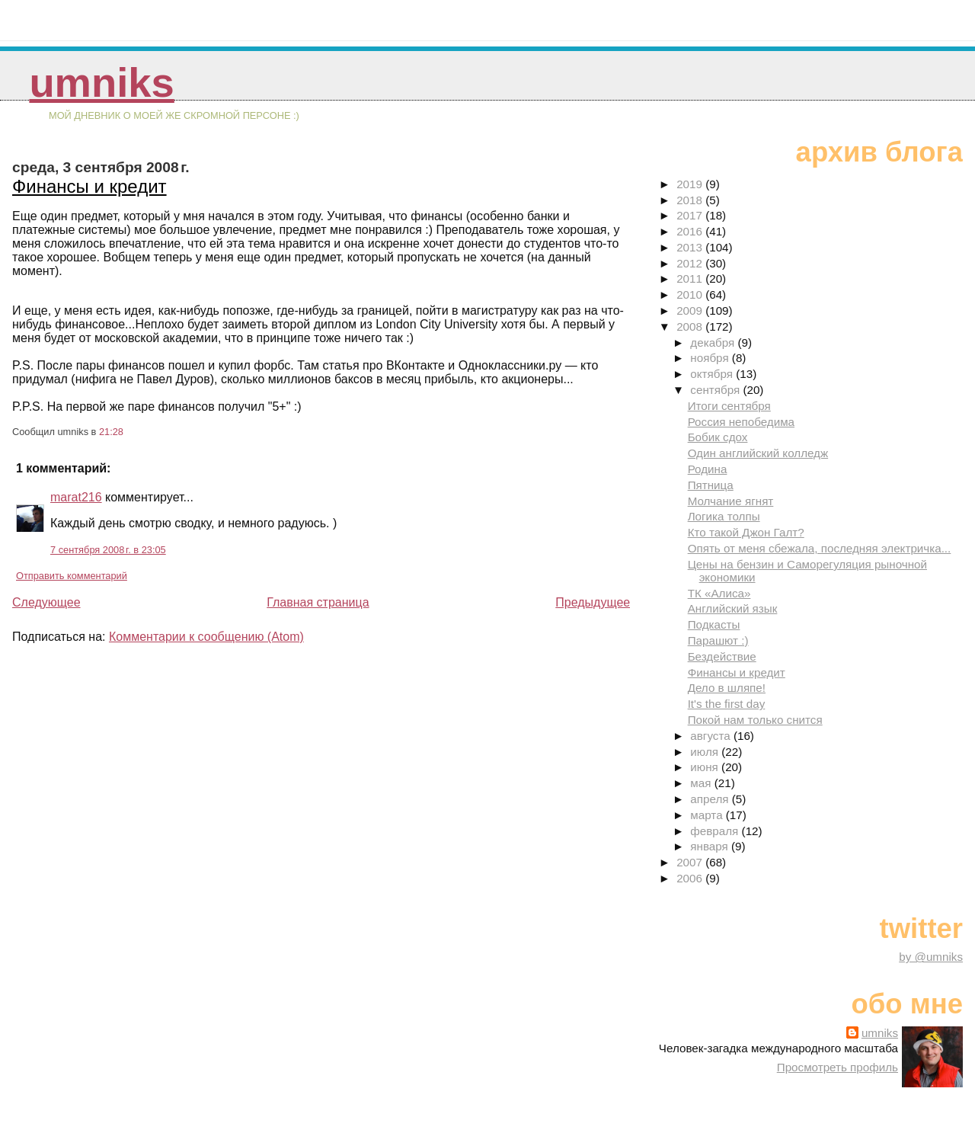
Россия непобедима (741, 421)
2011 (690, 278)
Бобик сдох (718, 437)
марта (707, 814)
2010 (690, 294)
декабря (713, 342)
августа (712, 735)
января (710, 846)
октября (713, 373)
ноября (710, 357)
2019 (690, 184)
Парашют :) (718, 640)
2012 (690, 263)
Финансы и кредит (89, 186)
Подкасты (714, 624)
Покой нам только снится (755, 719)
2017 (690, 215)
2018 (690, 200)
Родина (707, 469)
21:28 (111, 431)
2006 (690, 878)
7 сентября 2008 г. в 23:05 (108, 549)
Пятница (711, 485)
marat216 (76, 497)
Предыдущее (592, 602)
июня (705, 766)
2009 (690, 310)
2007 (690, 862)
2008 (690, 326)
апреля (710, 798)
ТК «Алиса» (719, 593)
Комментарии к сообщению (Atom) (206, 636)
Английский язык (733, 608)
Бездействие (722, 656)
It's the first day (727, 703)
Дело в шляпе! (727, 687)
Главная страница (318, 602)
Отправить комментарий (71, 575)
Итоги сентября (729, 405)
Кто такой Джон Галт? (746, 532)
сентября (716, 389)
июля (705, 751)
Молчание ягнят (731, 501)
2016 (690, 231)
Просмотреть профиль (837, 1067)
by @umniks (931, 956)
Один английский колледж (758, 453)
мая (702, 782)
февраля (715, 830)
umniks (101, 82)
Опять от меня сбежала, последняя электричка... (819, 548)
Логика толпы (724, 516)
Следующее (46, 602)
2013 (690, 247)
